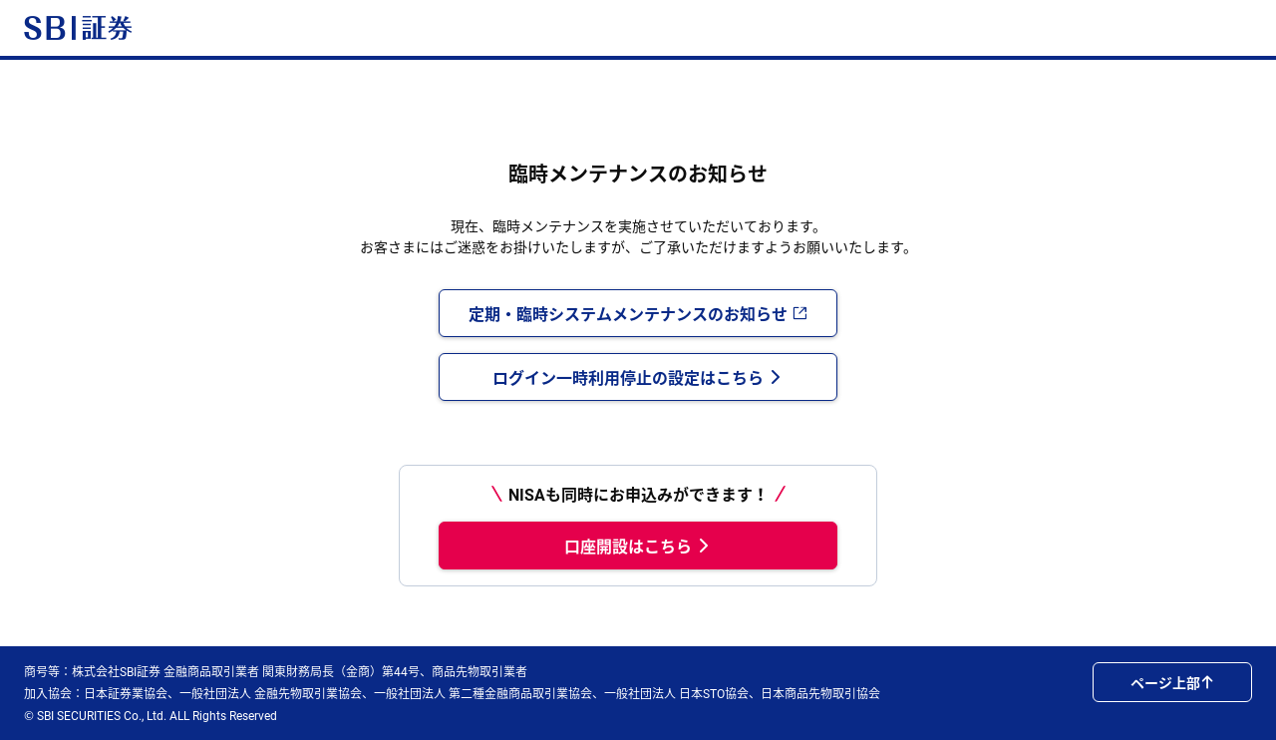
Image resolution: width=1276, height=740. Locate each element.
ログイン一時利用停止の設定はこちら (638, 377)
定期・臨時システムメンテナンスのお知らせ (638, 313)
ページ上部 (1172, 682)
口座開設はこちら (638, 545)
